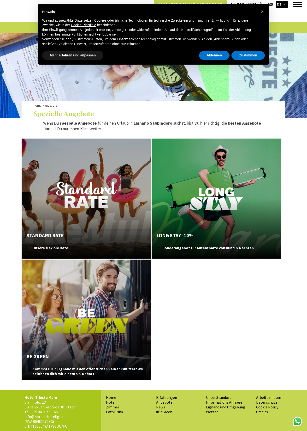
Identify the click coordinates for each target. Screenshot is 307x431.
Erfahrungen (166, 397)
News (160, 407)
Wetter (212, 411)
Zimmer (112, 407)
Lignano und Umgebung (225, 407)
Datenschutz (266, 402)
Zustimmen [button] (248, 55)
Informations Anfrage (224, 402)
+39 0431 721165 (44, 411)
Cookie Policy (267, 407)
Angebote (164, 402)
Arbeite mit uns (269, 397)
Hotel (111, 402)
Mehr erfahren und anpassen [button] (73, 55)
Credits (262, 411)
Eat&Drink (114, 411)
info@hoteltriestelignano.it (47, 416)
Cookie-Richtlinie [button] (83, 25)
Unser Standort (218, 397)
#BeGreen (164, 411)
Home (37, 105)
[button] (262, 11)
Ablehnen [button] (214, 55)
